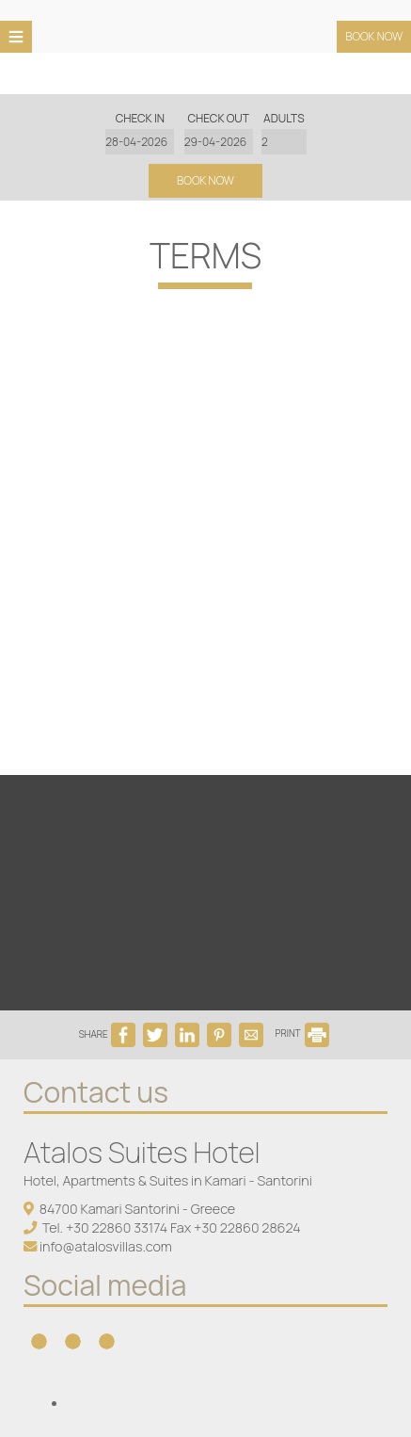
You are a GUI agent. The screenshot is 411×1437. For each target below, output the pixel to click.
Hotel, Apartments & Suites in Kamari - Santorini (168, 1180)
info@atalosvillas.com (106, 1246)
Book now (374, 36)
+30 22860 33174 (116, 1227)
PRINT (303, 1033)
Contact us (96, 1092)
